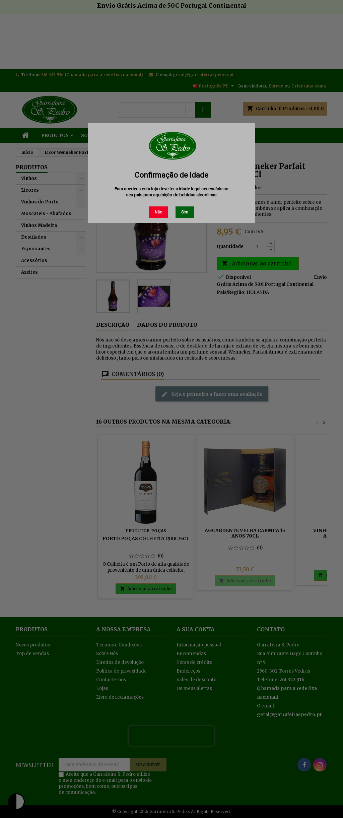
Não (158, 212)
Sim (184, 212)
